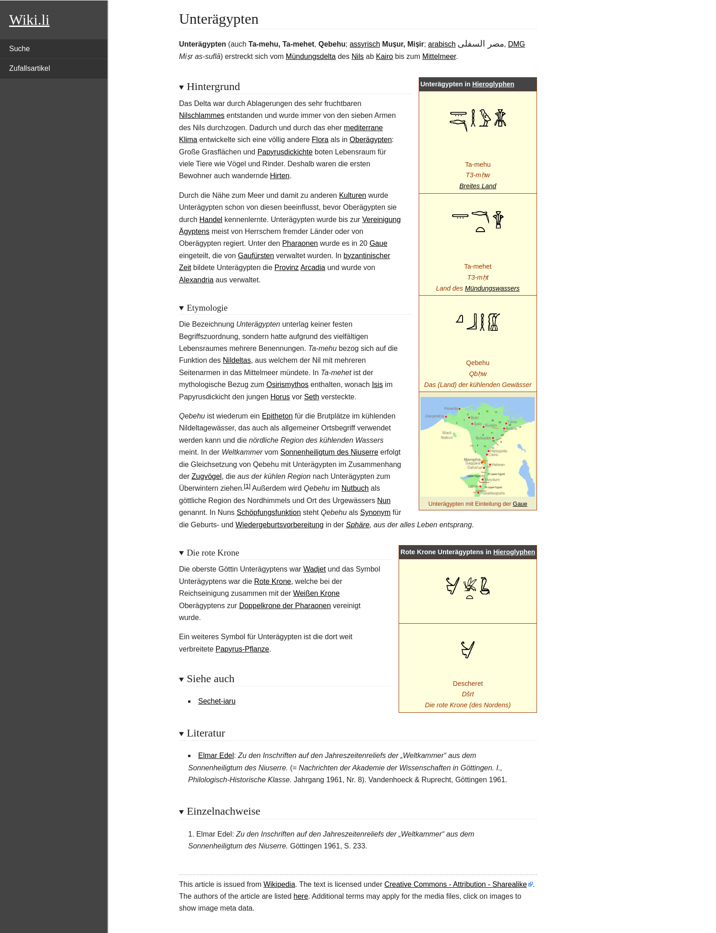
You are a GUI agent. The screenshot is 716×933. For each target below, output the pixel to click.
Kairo (384, 56)
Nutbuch (355, 488)
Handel (210, 219)
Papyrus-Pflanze (242, 649)
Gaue (520, 503)
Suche (19, 49)
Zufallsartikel (29, 68)
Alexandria (196, 280)
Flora (320, 139)
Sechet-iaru (217, 701)
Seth (311, 397)
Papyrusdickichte (285, 152)
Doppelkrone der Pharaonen (285, 606)
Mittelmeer (439, 56)
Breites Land (477, 186)
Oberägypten (371, 139)
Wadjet (314, 569)
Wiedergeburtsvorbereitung (280, 525)
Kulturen (352, 195)
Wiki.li (29, 19)
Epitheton (277, 416)
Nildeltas (237, 360)
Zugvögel (207, 476)
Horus (280, 397)
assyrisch (365, 44)
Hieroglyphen (493, 84)
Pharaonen (300, 243)
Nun (383, 500)
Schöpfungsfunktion (269, 512)
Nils (358, 56)
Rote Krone (272, 581)
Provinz (286, 267)
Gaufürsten (256, 256)
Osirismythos (287, 384)
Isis (377, 384)
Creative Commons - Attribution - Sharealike (455, 884)
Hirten (280, 176)
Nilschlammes (202, 115)
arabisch (441, 44)
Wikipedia (279, 884)
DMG (516, 44)
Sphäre (358, 525)
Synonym (375, 512)
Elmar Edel (216, 755)
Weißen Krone (316, 593)
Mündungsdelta (311, 56)
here (301, 896)
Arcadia (312, 267)
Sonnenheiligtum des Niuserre (329, 452)
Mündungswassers (492, 288)
